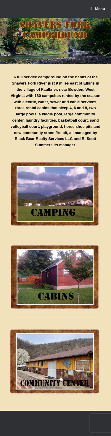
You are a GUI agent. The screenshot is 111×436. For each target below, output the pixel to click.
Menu (98, 9)
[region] (55, 41)
